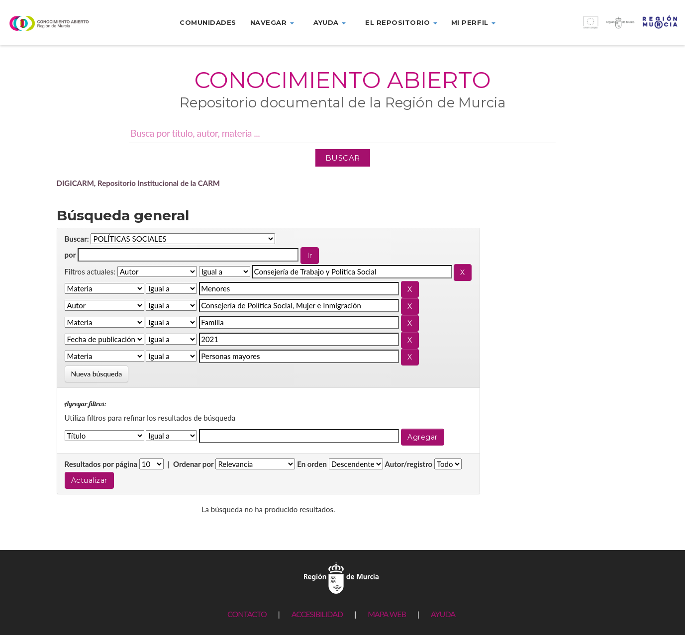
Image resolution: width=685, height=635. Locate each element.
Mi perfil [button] (473, 22)
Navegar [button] (272, 22)
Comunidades (208, 22)
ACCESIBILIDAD (317, 614)
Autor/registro (409, 463)
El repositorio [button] (401, 22)
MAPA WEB (387, 614)
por (70, 254)
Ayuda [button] (329, 22)
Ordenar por (193, 463)
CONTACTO (247, 614)
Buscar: (77, 238)
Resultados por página (101, 463)
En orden (312, 463)
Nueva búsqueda (96, 373)
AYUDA (443, 614)
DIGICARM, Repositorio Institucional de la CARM (138, 183)
